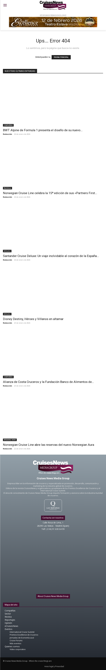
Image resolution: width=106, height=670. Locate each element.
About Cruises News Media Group (53, 596)
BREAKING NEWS (10, 440)
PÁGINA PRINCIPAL (61, 57)
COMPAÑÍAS (8, 125)
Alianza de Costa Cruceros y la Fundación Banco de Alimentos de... (48, 382)
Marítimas (7, 188)
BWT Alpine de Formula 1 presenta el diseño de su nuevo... (43, 130)
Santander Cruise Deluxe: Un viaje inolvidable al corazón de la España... (51, 256)
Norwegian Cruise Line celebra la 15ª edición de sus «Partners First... (50, 193)
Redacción (7, 134)
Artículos (7, 251)
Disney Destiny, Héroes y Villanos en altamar (33, 319)
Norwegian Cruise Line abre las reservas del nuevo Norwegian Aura (48, 445)
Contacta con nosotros (53, 518)
